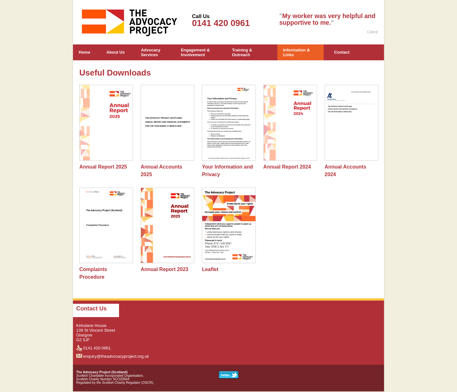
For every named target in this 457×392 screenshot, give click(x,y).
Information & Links (296, 52)
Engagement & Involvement (195, 52)
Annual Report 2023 (164, 269)
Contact (341, 52)
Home (84, 52)
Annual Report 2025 (103, 166)
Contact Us (91, 308)
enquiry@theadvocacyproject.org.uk (116, 356)
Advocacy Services (150, 52)
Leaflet (210, 269)
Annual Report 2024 (287, 166)
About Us (115, 52)
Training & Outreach (242, 52)
